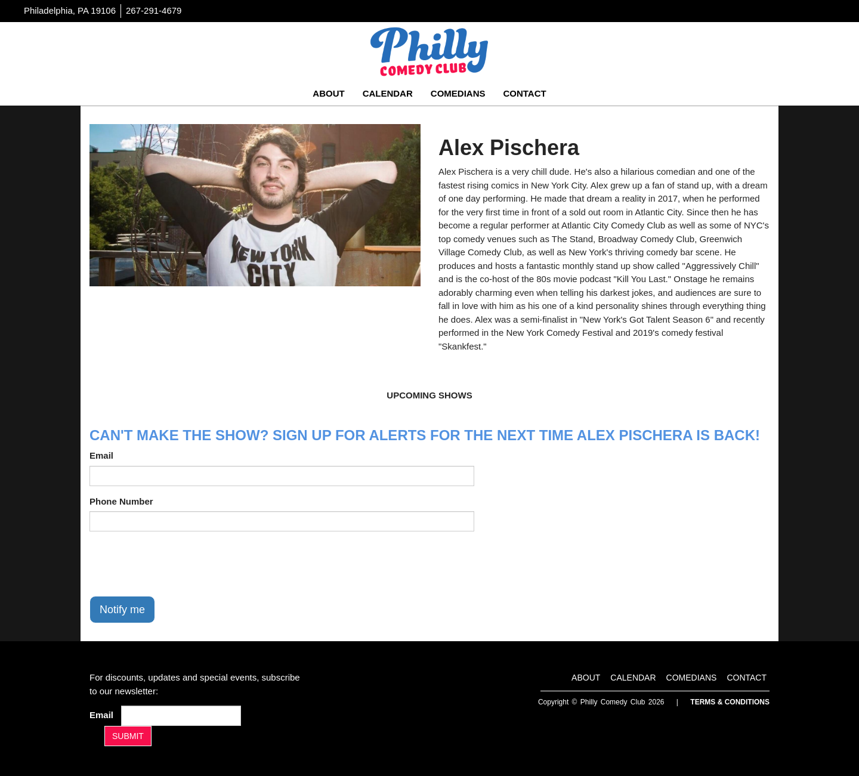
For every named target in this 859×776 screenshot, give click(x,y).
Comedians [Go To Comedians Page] (458, 93)
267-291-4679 (153, 10)
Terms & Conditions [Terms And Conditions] (730, 702)
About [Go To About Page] (328, 93)
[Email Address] (181, 716)
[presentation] (180, 563)
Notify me (122, 610)
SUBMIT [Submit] (128, 736)
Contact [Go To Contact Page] (524, 93)
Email (101, 455)
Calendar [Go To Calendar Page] (388, 93)
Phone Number (121, 501)
